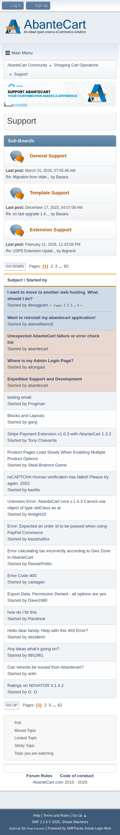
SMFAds (15, 828)
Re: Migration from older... (28, 177)
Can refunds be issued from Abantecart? (45, 667)
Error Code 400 (21, 575)
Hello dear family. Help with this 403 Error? (47, 630)
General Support (48, 155)
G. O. (33, 691)
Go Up (11, 705)
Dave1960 (37, 600)
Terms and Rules (56, 815)
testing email (19, 397)
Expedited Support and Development (44, 379)
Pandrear (36, 618)
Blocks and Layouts (25, 415)
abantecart (38, 348)
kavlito (34, 489)
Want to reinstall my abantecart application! (51, 317)
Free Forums (36, 828)
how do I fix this (22, 612)
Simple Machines (75, 822)
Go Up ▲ (79, 815)
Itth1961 (35, 655)
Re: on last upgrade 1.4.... (28, 214)
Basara (62, 177)
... (61, 266)
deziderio (36, 637)
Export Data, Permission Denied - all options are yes (56, 593)
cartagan (36, 582)
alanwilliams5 (40, 324)
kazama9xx (38, 539)
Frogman (36, 403)
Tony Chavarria (42, 440)
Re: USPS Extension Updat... (31, 251)
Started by (36, 280)
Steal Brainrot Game (47, 465)
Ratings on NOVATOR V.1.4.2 (35, 685)
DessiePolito (40, 563)
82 (66, 266)
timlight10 (37, 514)
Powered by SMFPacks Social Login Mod (79, 828)
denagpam (38, 305)
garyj (32, 422)
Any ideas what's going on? (33, 648)
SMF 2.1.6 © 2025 (46, 822)
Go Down (15, 266)
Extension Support (50, 229)
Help (36, 815)
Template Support (49, 192)
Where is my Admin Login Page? (40, 360)
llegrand (69, 251)
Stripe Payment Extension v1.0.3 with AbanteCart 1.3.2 (59, 433)
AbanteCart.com (48, 782)
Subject (15, 280)
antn (32, 673)
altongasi (36, 367)
